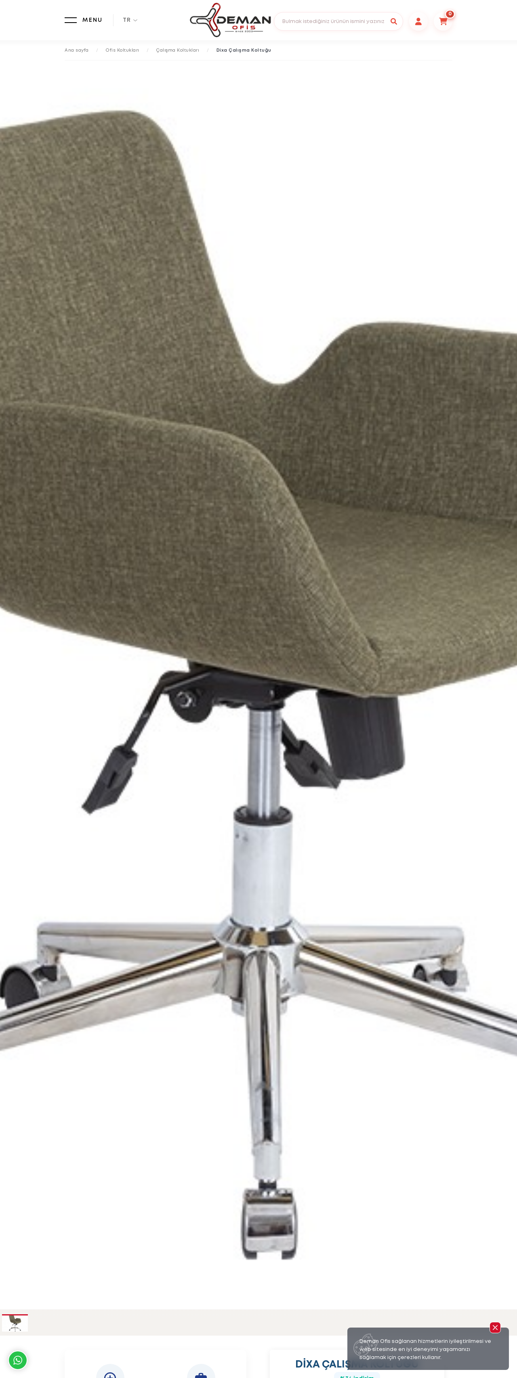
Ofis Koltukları (122, 50)
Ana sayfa (77, 50)
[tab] (15, 1323)
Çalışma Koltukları (177, 50)
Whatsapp (17, 1360)
